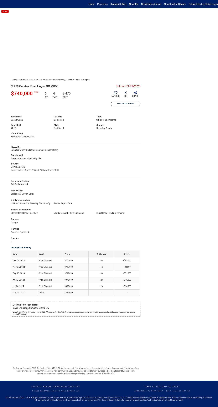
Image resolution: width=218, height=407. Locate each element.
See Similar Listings (125, 104)
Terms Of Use (152, 386)
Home (91, 4)
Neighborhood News (151, 4)
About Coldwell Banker (175, 4)
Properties (102, 4)
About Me (133, 4)
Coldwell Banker (42, 386)
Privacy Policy (171, 386)
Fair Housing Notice (178, 391)
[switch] (116, 95)
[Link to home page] (3, 4)
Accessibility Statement (149, 391)
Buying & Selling (118, 4)
